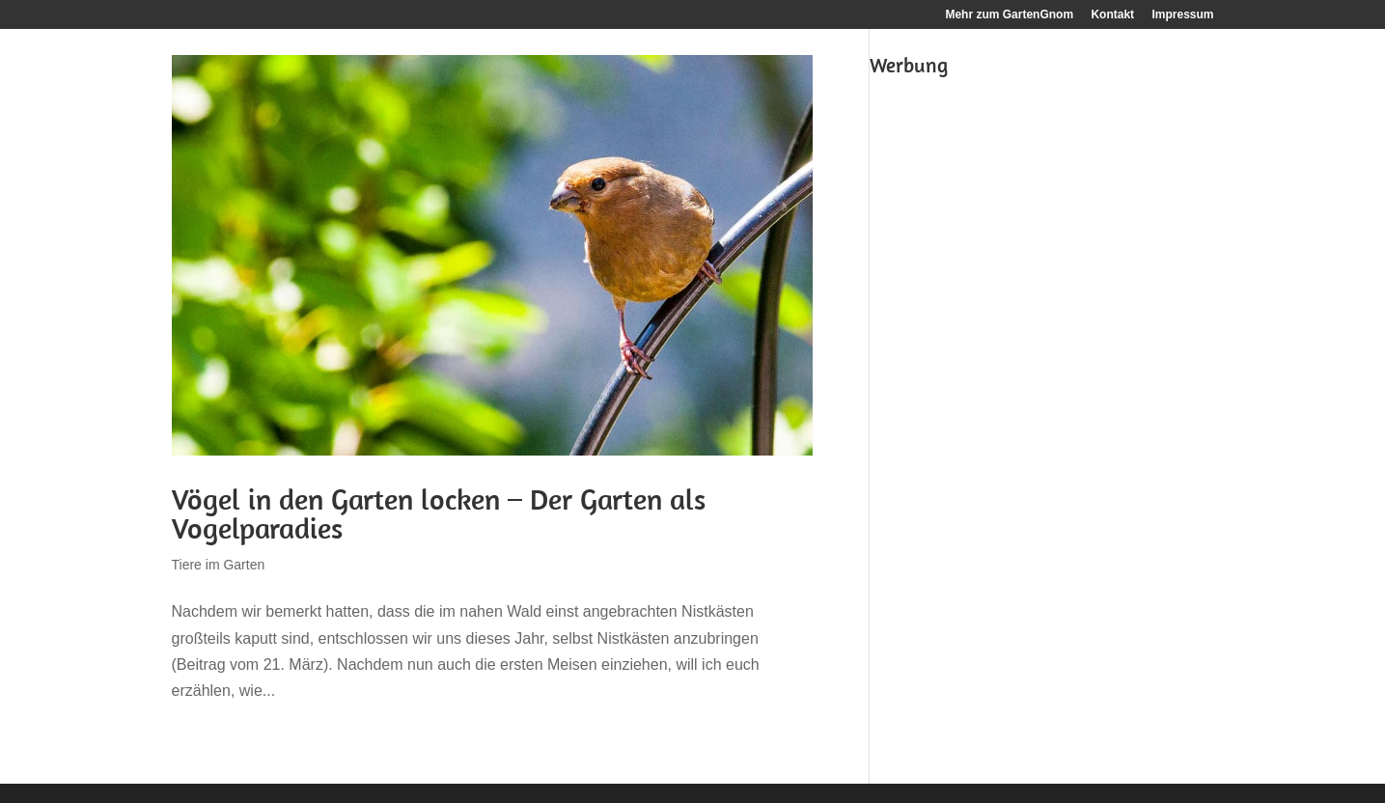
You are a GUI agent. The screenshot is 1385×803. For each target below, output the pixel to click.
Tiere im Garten (218, 564)
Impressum (1182, 15)
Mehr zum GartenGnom (1009, 15)
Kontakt (1112, 15)
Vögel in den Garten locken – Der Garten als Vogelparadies (439, 513)
